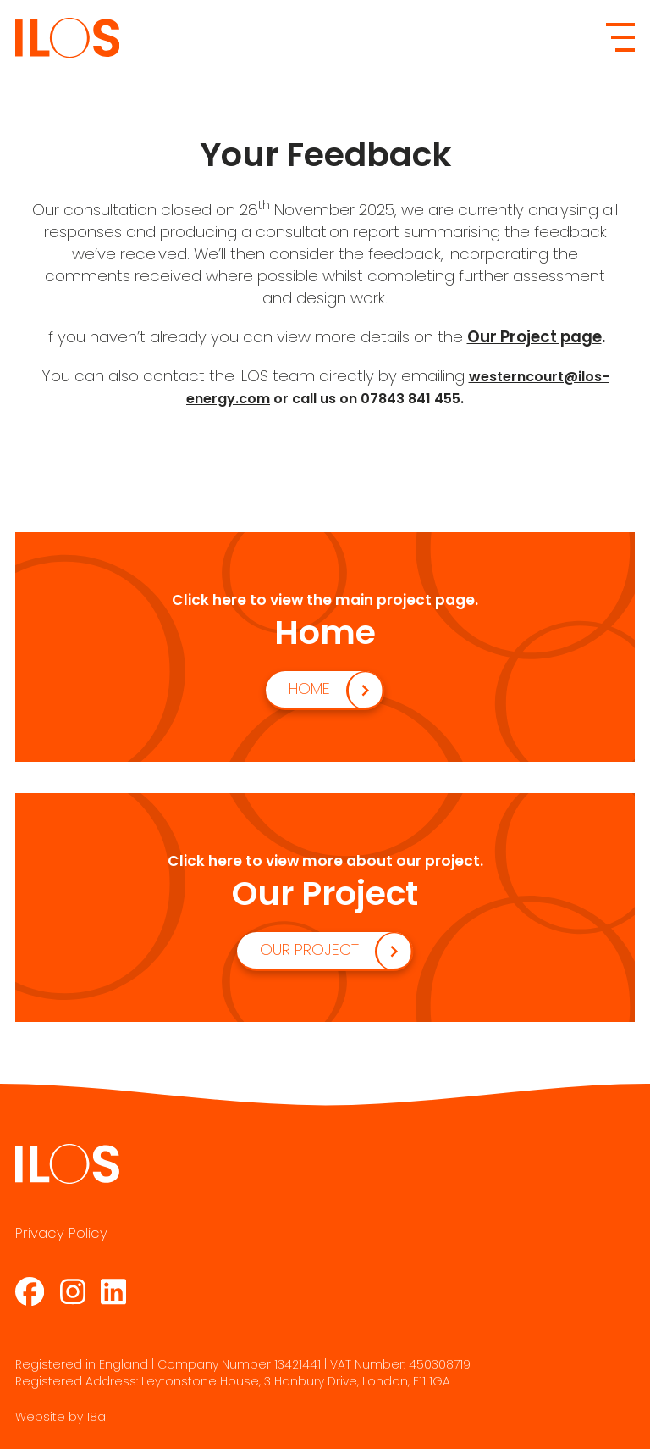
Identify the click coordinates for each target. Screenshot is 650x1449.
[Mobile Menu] (620, 37)
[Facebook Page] (29, 1291)
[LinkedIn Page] (113, 1291)
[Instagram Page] (72, 1291)
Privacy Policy (61, 1233)
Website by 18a (60, 1416)
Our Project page (534, 336)
